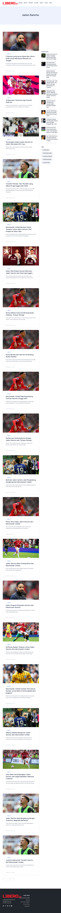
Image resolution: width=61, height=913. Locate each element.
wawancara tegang (48, 156)
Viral (50, 2)
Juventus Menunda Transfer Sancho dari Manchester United (19, 861)
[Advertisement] (49, 41)
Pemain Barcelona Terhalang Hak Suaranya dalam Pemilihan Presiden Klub (51, 104)
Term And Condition (25, 902)
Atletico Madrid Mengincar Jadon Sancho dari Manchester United (18, 734)
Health (41, 2)
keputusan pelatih (47, 159)
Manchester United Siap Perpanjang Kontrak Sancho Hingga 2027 (19, 397)
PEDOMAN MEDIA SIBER (24, 898)
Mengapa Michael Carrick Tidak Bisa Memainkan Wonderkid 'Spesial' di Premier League (51, 94)
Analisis (20, 2)
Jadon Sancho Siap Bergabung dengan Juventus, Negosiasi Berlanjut (20, 819)
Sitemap (28, 900)
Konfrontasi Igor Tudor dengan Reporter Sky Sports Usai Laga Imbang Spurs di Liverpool (52, 84)
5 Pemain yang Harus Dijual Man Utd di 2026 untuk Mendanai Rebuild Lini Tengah (20, 58)
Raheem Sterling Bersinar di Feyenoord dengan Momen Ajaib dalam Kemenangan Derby (51, 74)
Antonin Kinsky (47, 162)
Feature (36, 2)
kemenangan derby (48, 153)
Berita (25, 2)
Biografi (31, 2)
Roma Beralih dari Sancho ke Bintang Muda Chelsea (20, 356)
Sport (46, 2)
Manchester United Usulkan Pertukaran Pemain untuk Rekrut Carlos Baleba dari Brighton (21, 691)
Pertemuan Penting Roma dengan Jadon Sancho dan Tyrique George (19, 439)
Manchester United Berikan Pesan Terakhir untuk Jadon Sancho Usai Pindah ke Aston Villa (19, 229)
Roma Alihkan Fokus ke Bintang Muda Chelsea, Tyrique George (20, 314)
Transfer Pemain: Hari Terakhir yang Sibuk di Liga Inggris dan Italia (19, 185)
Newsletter (27, 906)
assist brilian (46, 149)
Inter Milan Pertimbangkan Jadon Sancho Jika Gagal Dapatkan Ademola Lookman (20, 776)
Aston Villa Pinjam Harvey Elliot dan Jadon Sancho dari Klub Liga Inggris (19, 272)
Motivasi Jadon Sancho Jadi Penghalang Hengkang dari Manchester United (21, 481)
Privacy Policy (26, 904)
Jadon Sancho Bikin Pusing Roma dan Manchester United (20, 564)
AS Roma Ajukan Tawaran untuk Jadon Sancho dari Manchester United (20, 648)
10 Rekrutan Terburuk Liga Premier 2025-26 (19, 101)
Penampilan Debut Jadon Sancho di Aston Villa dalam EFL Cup (19, 143)
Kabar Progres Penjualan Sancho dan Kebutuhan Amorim (20, 606)
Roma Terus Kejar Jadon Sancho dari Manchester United (19, 523)
